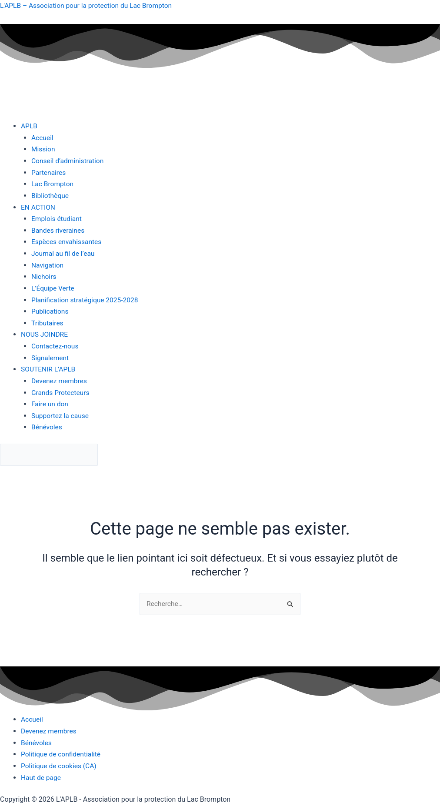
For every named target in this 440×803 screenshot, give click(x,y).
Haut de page (41, 775)
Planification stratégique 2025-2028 (86, 298)
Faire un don (50, 401)
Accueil (42, 137)
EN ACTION (38, 206)
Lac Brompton (53, 183)
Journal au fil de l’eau (64, 252)
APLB (29, 126)
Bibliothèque (50, 195)
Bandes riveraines (58, 229)
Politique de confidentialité (62, 752)
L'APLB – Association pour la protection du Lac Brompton (88, 5)
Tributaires (47, 321)
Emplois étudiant (57, 218)
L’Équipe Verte (53, 286)
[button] (230, 126)
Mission (43, 149)
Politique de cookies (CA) (60, 764)
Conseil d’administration (68, 160)
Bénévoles (47, 424)
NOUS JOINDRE (45, 332)
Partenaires (49, 172)
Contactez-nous (55, 344)
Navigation (47, 264)
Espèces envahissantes (67, 241)
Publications (50, 309)
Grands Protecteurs (61, 390)
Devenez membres (60, 379)
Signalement (50, 355)
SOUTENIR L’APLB (49, 367)
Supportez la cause (60, 413)
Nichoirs (44, 275)
